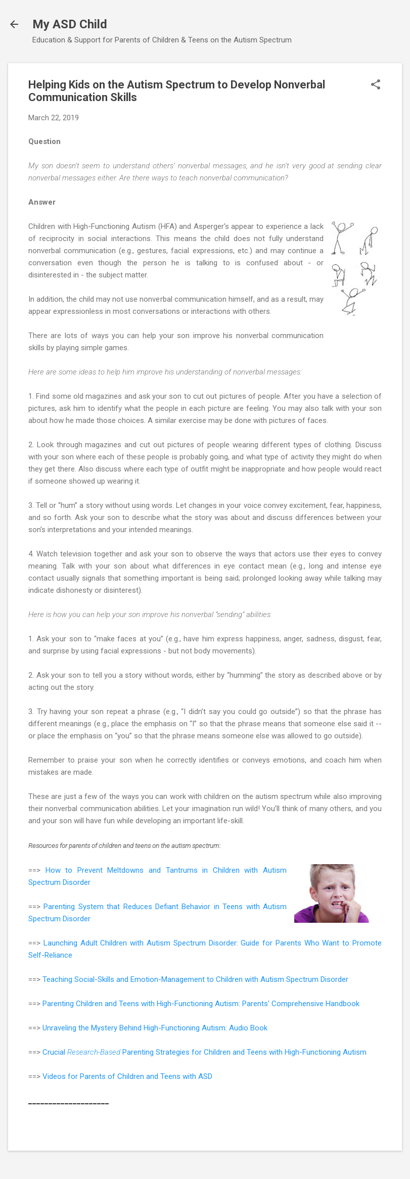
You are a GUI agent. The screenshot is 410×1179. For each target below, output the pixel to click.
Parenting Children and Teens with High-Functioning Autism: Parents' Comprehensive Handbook (200, 1003)
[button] (376, 85)
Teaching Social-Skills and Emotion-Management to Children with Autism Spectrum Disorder (195, 979)
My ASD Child (69, 24)
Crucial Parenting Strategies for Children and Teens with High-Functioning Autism (204, 1052)
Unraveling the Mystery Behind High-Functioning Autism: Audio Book (154, 1027)
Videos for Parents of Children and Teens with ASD (127, 1076)
